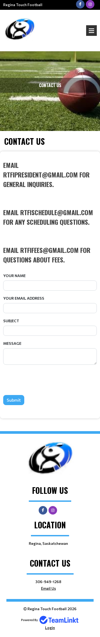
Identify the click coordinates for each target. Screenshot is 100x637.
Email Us (48, 588)
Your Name (14, 275)
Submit (14, 399)
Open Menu (91, 30)
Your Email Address (23, 298)
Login (50, 627)
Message (12, 343)
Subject (11, 321)
